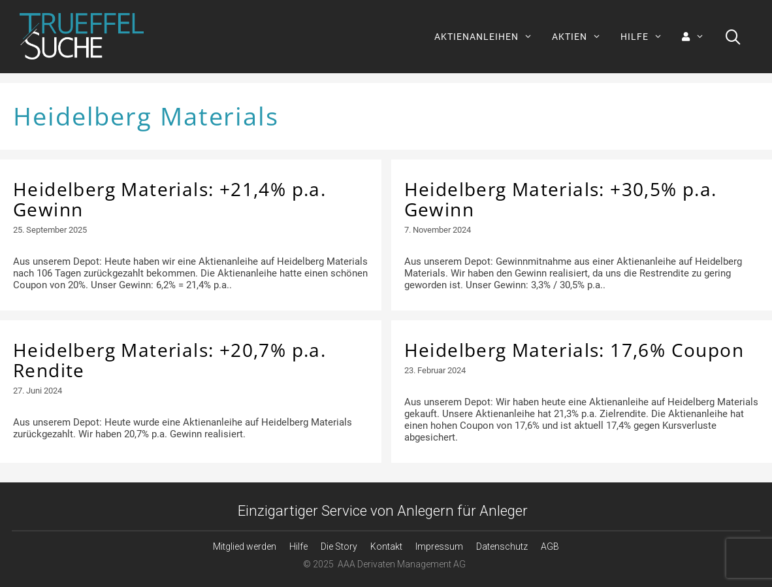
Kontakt (386, 546)
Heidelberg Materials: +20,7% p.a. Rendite (169, 359)
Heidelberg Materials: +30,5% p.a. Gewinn (560, 199)
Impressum (439, 546)
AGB (550, 546)
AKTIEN (581, 36)
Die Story (339, 546)
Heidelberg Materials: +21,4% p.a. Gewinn (169, 199)
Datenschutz (502, 546)
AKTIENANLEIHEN (488, 36)
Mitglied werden (244, 546)
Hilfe (298, 546)
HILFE (646, 36)
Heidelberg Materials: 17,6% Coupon (574, 349)
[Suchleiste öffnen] (733, 36)
